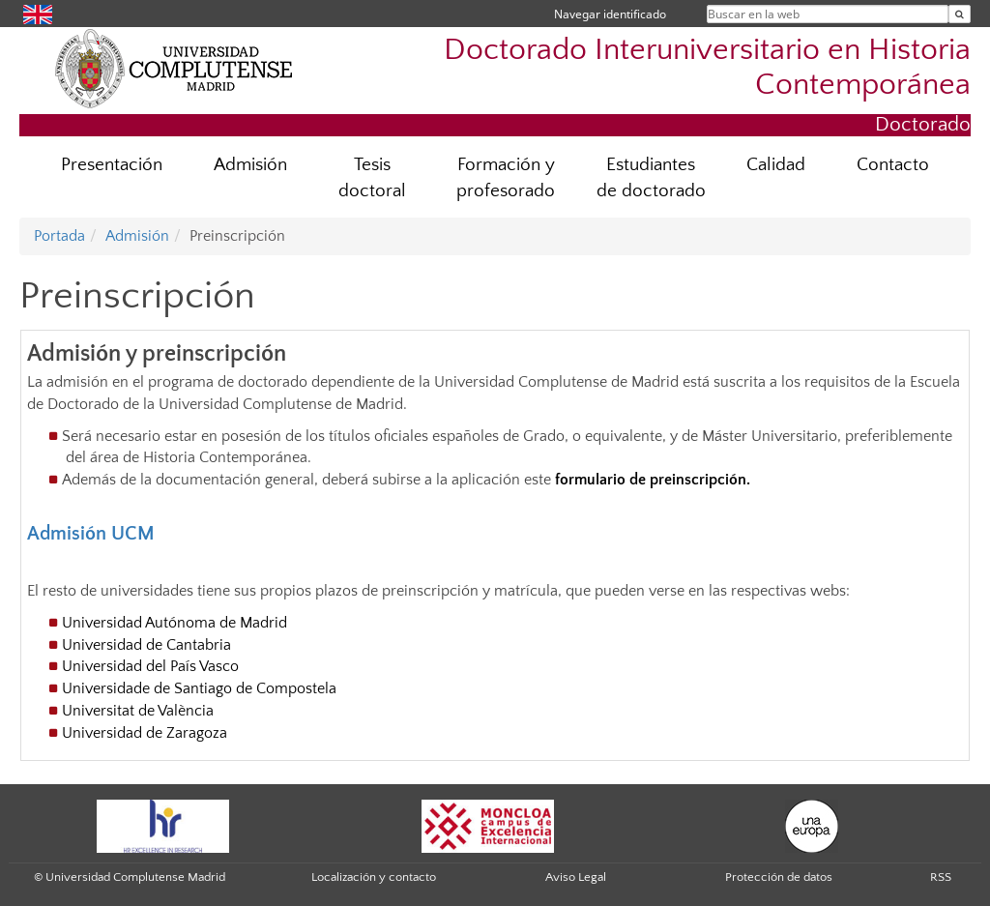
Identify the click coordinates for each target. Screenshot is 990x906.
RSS (940, 877)
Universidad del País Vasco (150, 666)
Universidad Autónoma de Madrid (174, 622)
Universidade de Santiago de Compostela (199, 688)
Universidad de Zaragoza (144, 733)
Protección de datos (778, 877)
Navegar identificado (610, 14)
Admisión (250, 165)
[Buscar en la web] (959, 14)
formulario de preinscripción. (652, 479)
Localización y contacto (373, 877)
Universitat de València (138, 710)
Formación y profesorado (505, 178)
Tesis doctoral (372, 178)
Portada (59, 236)
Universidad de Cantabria (146, 645)
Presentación (111, 165)
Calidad (775, 165)
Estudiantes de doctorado (651, 178)
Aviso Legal (575, 877)
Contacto (893, 165)
